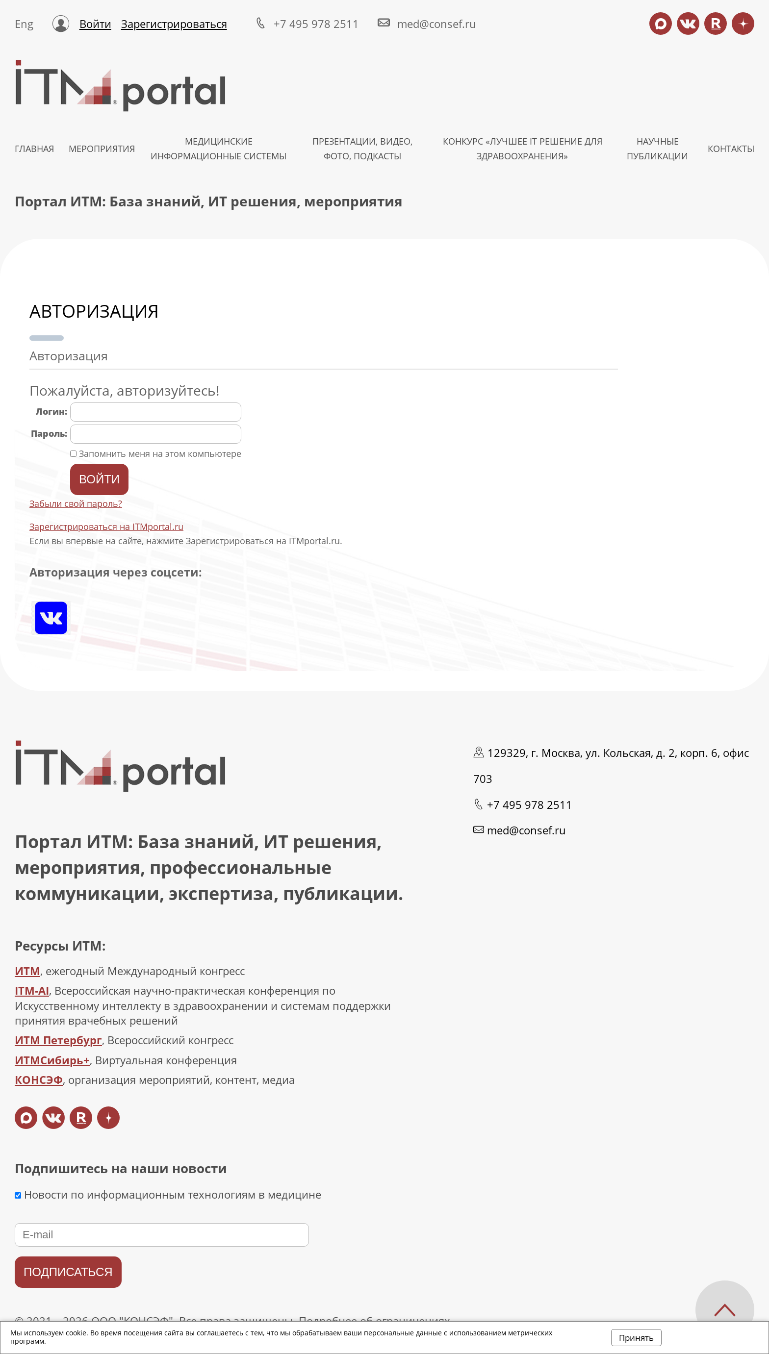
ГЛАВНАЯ (34, 148)
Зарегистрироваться (174, 23)
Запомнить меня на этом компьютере (159, 453)
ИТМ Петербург (58, 1039)
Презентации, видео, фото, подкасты (362, 148)
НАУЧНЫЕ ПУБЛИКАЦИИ (657, 148)
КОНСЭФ (39, 1079)
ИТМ (27, 970)
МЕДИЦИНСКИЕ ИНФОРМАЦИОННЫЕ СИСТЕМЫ (218, 148)
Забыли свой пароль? (75, 503)
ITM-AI (32, 990)
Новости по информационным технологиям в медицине (168, 1194)
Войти (95, 23)
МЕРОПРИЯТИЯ (102, 148)
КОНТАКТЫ (731, 148)
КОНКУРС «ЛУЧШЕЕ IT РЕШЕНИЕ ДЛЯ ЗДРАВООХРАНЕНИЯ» (522, 148)
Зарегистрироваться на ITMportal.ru (106, 526)
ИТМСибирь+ (52, 1060)
